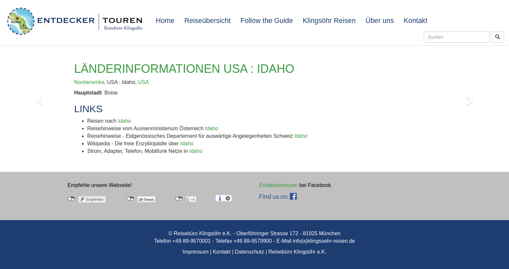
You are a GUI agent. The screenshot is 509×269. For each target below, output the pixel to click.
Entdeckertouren (278, 185)
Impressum (196, 252)
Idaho (124, 121)
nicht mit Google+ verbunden (179, 199)
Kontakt (415, 21)
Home (165, 21)
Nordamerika (89, 82)
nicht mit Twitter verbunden (130, 199)
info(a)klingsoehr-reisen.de (324, 241)
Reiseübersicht (207, 21)
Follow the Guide (266, 21)
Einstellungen (228, 198)
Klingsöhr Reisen (329, 21)
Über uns (379, 21)
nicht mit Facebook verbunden (71, 199)
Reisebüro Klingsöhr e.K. (297, 252)
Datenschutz (249, 252)
